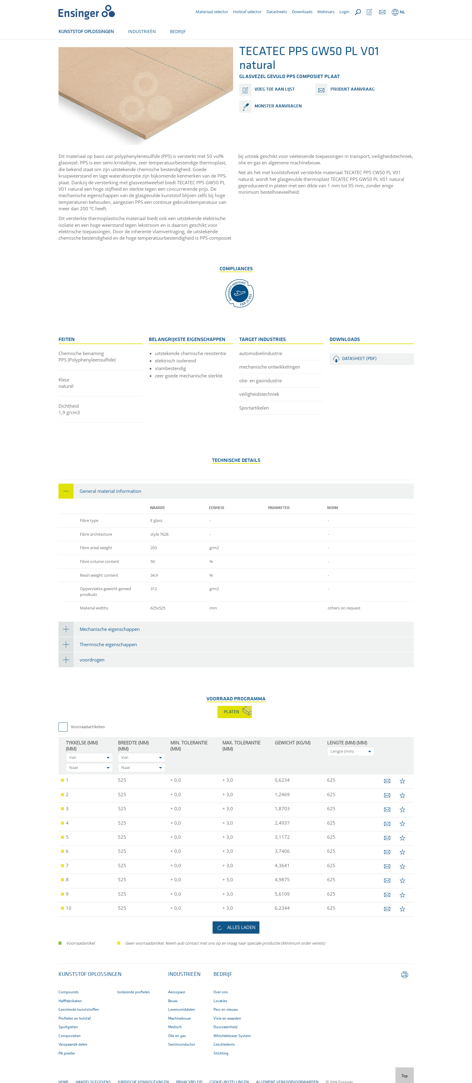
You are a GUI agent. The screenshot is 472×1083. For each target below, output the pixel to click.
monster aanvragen (278, 126)
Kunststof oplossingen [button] (90, 995)
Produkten (124, 51)
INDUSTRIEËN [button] (142, 31)
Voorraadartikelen (88, 747)
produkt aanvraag (352, 109)
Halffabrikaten (91, 51)
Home (64, 51)
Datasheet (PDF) (359, 379)
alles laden (241, 947)
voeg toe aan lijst (275, 109)
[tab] (236, 511)
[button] (236, 511)
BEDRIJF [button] (178, 31)
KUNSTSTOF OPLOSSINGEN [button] (86, 31)
